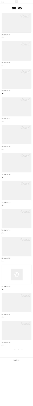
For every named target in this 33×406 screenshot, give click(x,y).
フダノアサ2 (5, 228)
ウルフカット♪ (6, 37)
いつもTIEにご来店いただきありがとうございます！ (14, 261)
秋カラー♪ (4, 165)
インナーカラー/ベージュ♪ (9, 353)
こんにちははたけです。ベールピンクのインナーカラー (15, 200)
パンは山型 (5, 383)
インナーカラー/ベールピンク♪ (10, 198)
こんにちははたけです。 (7, 292)
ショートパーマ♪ (6, 68)
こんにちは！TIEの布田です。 (9, 231)
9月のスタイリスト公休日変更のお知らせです (14, 320)
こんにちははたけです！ (7, 40)
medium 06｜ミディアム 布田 (10, 100)
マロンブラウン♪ (6, 133)
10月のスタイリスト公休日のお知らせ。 (13, 259)
